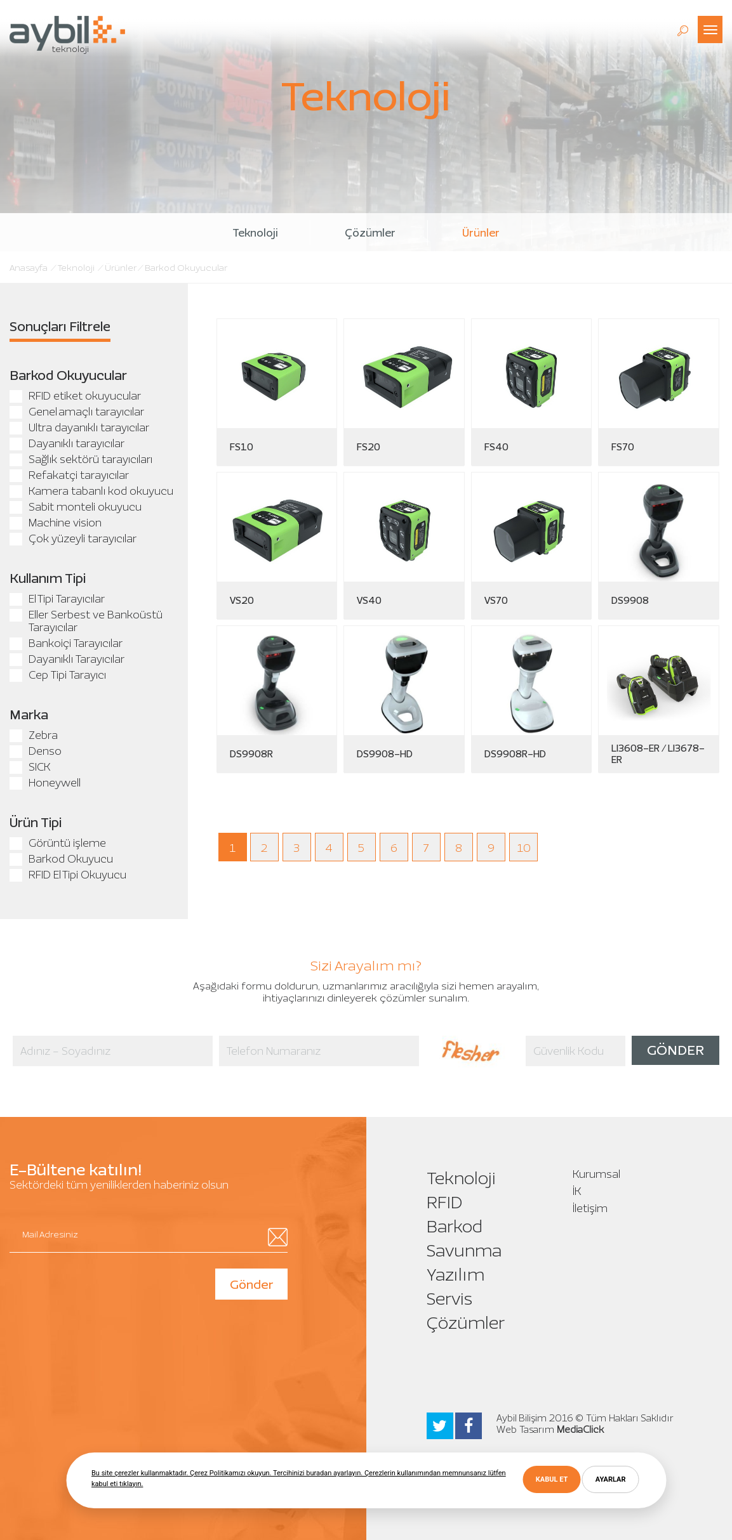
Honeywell (45, 782)
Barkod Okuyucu (61, 858)
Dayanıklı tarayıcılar (67, 443)
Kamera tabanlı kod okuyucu (91, 491)
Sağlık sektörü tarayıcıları (81, 459)
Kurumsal (596, 1174)
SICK (30, 766)
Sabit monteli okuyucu (76, 506)
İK (577, 1191)
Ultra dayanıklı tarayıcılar (79, 427)
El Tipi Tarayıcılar (57, 598)
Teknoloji (255, 232)
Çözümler (370, 232)
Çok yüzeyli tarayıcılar (73, 538)
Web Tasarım (525, 1429)
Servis (449, 1298)
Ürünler (481, 232)
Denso (36, 751)
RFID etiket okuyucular (75, 395)
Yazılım (455, 1274)
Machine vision (56, 522)
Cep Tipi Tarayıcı (58, 675)
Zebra (34, 735)
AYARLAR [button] (611, 1479)
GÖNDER (675, 1050)
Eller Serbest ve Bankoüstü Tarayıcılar (86, 621)
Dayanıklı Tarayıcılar (67, 659)
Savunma (464, 1250)
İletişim (590, 1208)
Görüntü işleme (58, 843)
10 (524, 848)
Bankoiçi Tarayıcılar (66, 643)
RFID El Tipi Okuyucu (68, 874)
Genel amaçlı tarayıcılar (77, 411)
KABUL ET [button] (552, 1479)
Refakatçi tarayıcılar (69, 475)
